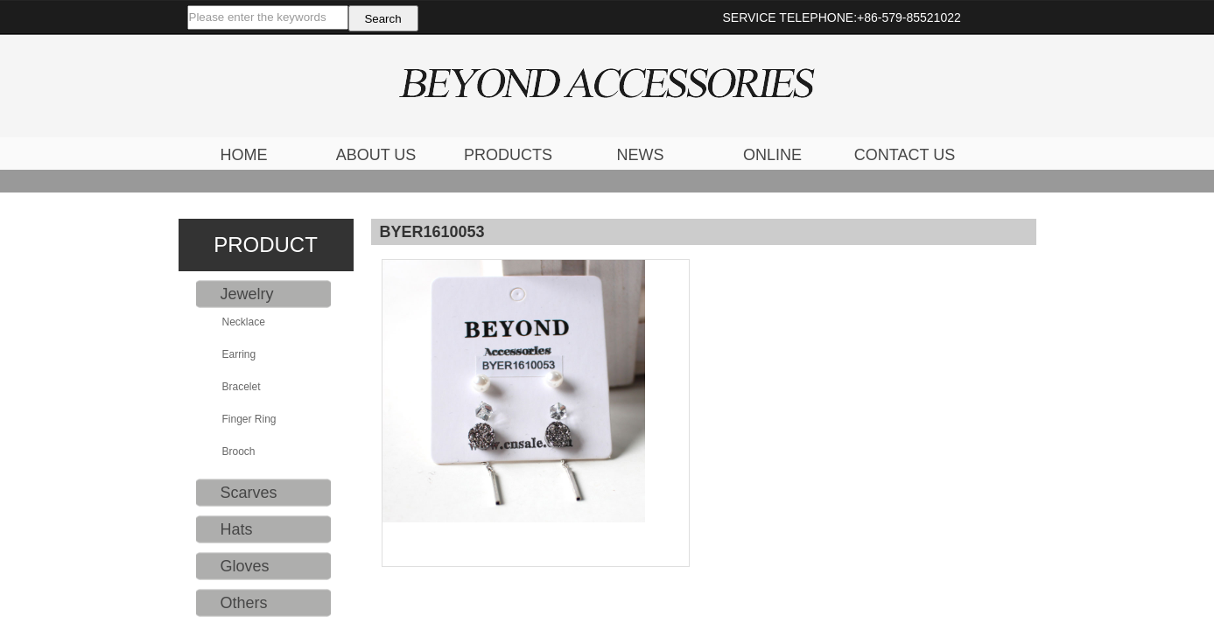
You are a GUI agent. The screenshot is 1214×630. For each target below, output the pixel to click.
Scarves (249, 492)
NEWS (640, 155)
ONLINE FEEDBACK (772, 157)
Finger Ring (249, 419)
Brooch (239, 451)
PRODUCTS (508, 155)
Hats (237, 529)
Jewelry (247, 294)
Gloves (245, 566)
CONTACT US (904, 155)
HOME (244, 155)
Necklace (243, 322)
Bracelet (241, 387)
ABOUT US (376, 155)
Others (244, 603)
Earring (239, 354)
